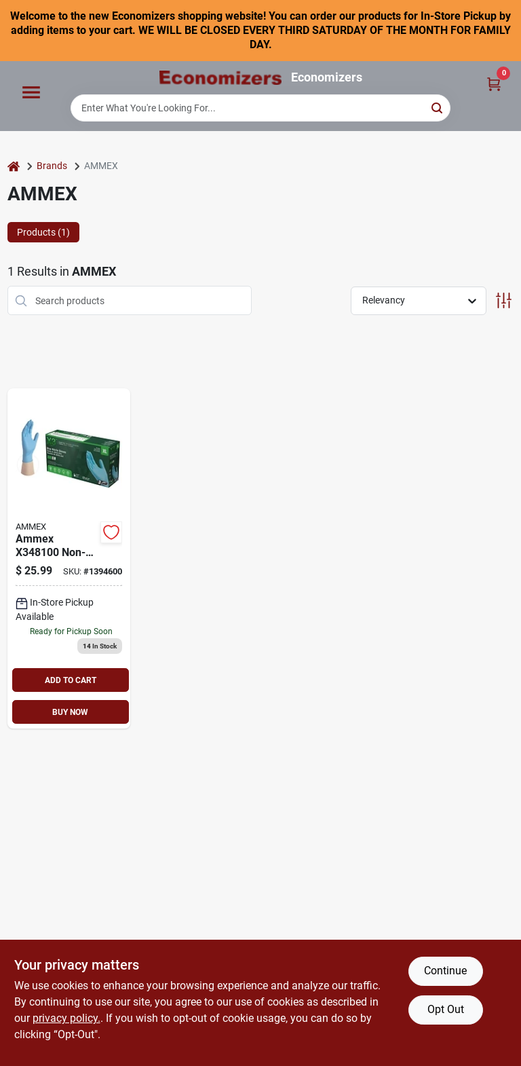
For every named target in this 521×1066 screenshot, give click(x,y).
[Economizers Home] (220, 78)
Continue (445, 970)
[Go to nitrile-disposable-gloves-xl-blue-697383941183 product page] (69, 558)
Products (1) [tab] (43, 232)
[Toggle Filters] (504, 300)
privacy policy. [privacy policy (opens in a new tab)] (66, 1018)
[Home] (13, 166)
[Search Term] (260, 108)
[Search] (438, 107)
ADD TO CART (70, 680)
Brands (52, 165)
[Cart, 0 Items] (494, 83)
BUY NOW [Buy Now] (70, 712)
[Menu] (31, 93)
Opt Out (445, 1009)
